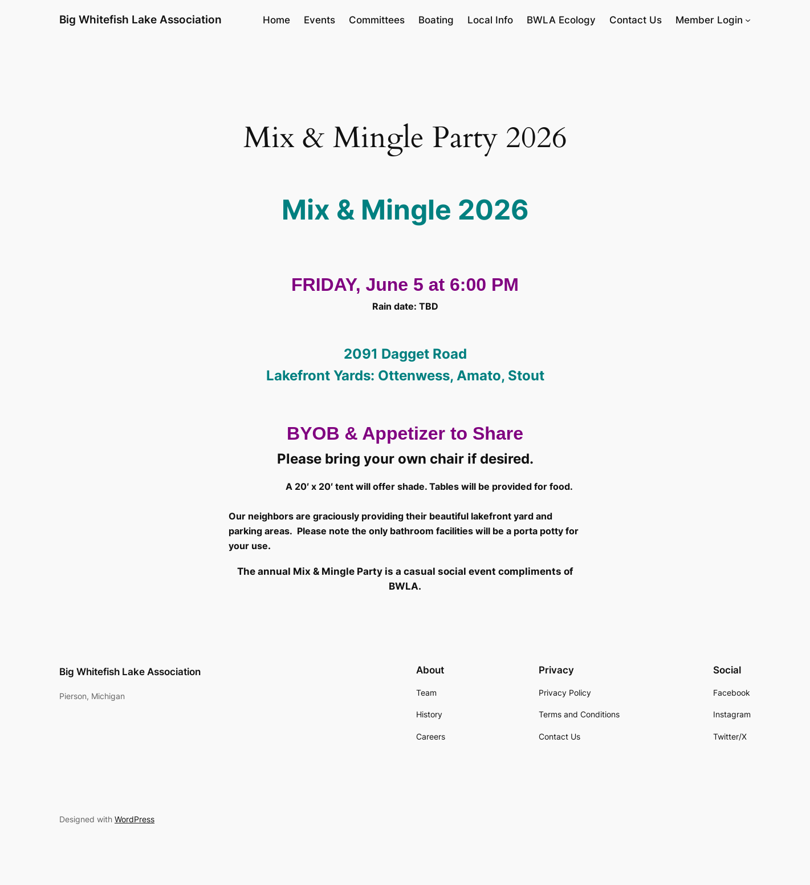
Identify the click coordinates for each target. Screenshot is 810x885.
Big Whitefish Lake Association (140, 19)
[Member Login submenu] (748, 20)
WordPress (134, 819)
